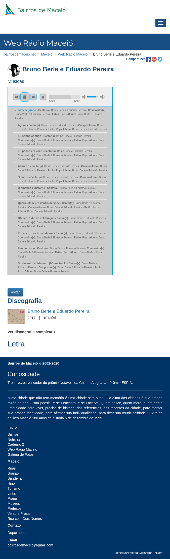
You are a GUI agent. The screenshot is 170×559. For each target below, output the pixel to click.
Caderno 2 (16, 444)
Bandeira (15, 478)
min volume (84, 97)
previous (16, 96)
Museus (14, 503)
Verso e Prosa (19, 514)
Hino (11, 483)
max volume (102, 97)
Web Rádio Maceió (73, 54)
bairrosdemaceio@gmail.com (30, 545)
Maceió (47, 54)
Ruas (12, 468)
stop (43, 96)
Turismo (14, 488)
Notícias (14, 439)
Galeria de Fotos (21, 454)
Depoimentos (18, 533)
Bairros (13, 434)
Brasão (13, 473)
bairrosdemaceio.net (20, 54)
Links (12, 493)
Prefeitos (14, 508)
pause (25, 97)
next (33, 96)
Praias (13, 498)
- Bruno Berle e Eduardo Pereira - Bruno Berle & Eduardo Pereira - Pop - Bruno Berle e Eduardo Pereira (60, 114)
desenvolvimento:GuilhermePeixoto (138, 553)
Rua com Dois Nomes (25, 519)
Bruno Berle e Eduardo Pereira (59, 311)
